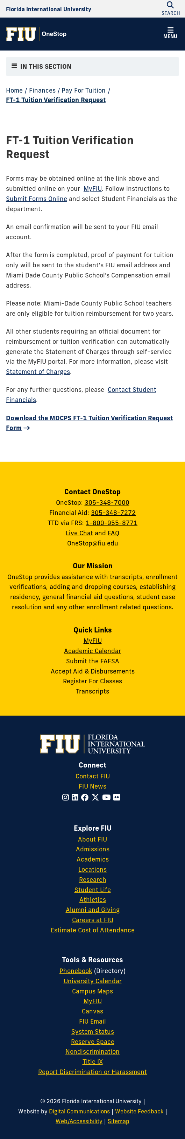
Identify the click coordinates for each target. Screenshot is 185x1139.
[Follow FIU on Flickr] (118, 797)
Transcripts (92, 691)
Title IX (93, 1062)
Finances (42, 90)
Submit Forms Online (36, 199)
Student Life (92, 890)
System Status (92, 1031)
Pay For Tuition (84, 90)
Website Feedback (139, 1111)
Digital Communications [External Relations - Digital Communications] (79, 1111)
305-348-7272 (113, 513)
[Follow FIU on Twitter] (97, 797)
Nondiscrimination (92, 1051)
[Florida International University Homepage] (48, 9)
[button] (170, 34)
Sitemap (118, 1121)
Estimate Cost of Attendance (93, 930)
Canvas (92, 1011)
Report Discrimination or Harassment (92, 1072)
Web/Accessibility (79, 1121)
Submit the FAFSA (92, 661)
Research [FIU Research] (92, 880)
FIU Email (92, 1021)
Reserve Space (92, 1042)
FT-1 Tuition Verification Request (56, 100)
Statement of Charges (38, 372)
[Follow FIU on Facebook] (86, 797)
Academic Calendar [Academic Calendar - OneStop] (92, 651)
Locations (92, 869)
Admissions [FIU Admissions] (92, 849)
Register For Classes (92, 681)
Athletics (92, 900)
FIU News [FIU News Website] (92, 786)
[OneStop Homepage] (36, 34)
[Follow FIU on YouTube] (107, 797)
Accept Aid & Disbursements (93, 671)
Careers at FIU (92, 920)
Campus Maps (92, 991)
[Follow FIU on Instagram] (67, 797)
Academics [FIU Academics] (93, 859)
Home (14, 90)
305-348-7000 (107, 502)
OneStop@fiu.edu (92, 543)
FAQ (113, 533)
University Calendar (93, 981)
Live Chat (79, 533)
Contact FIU (93, 776)
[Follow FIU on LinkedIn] (76, 797)
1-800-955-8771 (111, 523)
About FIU (92, 839)
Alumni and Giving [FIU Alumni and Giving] (93, 910)
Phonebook (75, 971)
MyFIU (93, 189)
